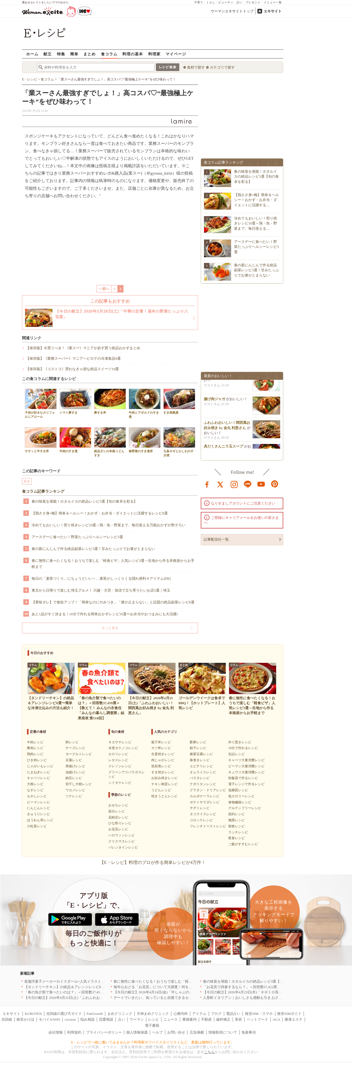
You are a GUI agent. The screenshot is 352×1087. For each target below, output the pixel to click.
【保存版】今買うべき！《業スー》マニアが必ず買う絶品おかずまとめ (83, 348)
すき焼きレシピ (162, 772)
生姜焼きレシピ (162, 754)
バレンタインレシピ (123, 847)
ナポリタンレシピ (203, 784)
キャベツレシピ (38, 778)
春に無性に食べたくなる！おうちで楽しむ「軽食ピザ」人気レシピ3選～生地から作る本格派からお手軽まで (113, 564)
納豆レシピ (73, 778)
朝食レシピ (236, 826)
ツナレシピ (73, 796)
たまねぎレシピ (38, 772)
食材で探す (196, 67)
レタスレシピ (118, 760)
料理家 (154, 53)
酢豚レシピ (198, 742)
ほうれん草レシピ (40, 820)
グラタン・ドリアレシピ (208, 790)
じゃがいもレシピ (40, 766)
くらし (210, 2)
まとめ (89, 53)
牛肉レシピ (35, 742)
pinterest (275, 484)
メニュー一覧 (273, 2)
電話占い (233, 1014)
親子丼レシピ (161, 742)
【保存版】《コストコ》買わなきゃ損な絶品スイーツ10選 (72, 369)
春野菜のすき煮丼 (145, 440)
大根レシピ (35, 784)
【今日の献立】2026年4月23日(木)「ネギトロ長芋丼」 (246, 992)
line (248, 484)
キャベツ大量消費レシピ (246, 760)
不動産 (206, 1019)
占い (240, 2)
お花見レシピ (118, 829)
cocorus (70, 1019)
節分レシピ (116, 811)
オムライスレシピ (203, 772)
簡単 (74, 53)
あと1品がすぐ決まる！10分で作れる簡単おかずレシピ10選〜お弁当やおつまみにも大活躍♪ (105, 614)
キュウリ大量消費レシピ (246, 772)
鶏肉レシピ (35, 754)
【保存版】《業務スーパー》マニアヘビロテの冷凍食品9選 (73, 358)
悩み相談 (87, 1019)
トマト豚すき (75, 401)
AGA (276, 1019)
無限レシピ (236, 820)
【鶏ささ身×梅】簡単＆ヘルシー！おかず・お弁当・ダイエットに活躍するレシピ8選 (100, 513)
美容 (238, 1019)
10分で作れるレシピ (243, 748)
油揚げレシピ (75, 772)
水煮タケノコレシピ (123, 748)
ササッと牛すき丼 (41, 440)
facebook (207, 484)
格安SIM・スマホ (259, 1014)
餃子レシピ (198, 748)
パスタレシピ (200, 778)
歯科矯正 (223, 1019)
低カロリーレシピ (241, 796)
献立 (47, 53)
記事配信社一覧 (216, 539)
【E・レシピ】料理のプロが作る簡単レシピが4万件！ (153, 862)
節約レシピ (236, 814)
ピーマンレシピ (38, 802)
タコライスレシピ (203, 814)
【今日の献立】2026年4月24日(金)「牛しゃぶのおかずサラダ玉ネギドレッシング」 (180, 992)
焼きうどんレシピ (164, 796)
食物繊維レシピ (239, 802)
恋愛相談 (106, 1019)
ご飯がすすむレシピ (243, 844)
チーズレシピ (75, 748)
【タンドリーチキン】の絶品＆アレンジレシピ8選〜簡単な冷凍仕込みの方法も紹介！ (93, 987)
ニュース (170, 1019)
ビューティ (225, 2)
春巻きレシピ (200, 760)
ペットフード (257, 1019)
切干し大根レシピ (78, 784)
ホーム (32, 53)
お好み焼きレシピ (164, 778)
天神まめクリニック (153, 1014)
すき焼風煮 (179, 401)
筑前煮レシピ (161, 766)
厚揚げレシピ (75, 766)
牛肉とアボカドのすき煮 (145, 403)
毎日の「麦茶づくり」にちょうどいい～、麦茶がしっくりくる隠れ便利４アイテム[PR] (101, 578)
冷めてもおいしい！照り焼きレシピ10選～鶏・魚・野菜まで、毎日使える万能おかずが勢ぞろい (108, 525)
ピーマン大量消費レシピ (246, 766)
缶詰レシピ (236, 754)
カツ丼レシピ (161, 748)
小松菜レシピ (37, 826)
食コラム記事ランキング (43, 491)
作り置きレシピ (239, 742)
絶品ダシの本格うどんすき (110, 442)
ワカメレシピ (75, 790)
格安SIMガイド (289, 1014)
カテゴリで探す (222, 67)
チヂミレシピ (200, 808)
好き (27, 481)
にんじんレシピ (38, 808)
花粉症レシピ (118, 817)
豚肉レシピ (35, 748)
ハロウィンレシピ (121, 835)
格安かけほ (25, 1019)
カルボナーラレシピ (204, 796)
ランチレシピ (238, 832)
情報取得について (222, 1032)
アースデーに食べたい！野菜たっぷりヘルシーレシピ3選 (77, 537)
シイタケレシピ (119, 783)
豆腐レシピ (73, 760)
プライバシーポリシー (104, 1032)
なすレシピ (35, 790)
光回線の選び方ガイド (64, 1014)
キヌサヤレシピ (119, 742)
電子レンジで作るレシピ (246, 784)
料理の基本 (132, 53)
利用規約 (74, 1032)
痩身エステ (293, 1019)
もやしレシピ (37, 796)
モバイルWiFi (49, 1019)
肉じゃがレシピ (162, 760)
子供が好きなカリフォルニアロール (41, 403)
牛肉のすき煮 (75, 440)
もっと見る (110, 628)
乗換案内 (189, 1019)
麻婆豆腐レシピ (201, 754)
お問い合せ (176, 1032)
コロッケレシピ (201, 820)
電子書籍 (152, 1025)
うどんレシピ (161, 790)
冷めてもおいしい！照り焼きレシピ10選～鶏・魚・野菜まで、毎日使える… (255, 223)
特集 (61, 53)
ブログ (216, 1014)
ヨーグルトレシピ (78, 754)
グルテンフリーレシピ (244, 808)
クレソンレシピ (119, 766)
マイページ (176, 53)
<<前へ (104, 289)
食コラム (109, 53)
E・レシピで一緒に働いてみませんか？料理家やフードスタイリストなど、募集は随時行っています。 (152, 1042)
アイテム (199, 1014)
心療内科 (181, 1014)
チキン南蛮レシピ (164, 784)
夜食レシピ (236, 838)
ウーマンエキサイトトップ (232, 11)
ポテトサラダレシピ (204, 802)
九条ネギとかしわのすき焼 (179, 442)
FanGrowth (95, 1014)
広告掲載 (197, 1032)
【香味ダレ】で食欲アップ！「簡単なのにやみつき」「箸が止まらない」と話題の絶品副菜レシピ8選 (113, 602)
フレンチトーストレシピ (208, 826)
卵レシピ (72, 742)
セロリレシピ (118, 754)
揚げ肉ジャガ (214, 401)
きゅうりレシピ (38, 814)
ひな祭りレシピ (119, 823)
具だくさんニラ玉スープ (223, 448)
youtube (261, 484)
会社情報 (55, 1032)
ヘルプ (157, 1032)
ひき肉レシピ (37, 760)
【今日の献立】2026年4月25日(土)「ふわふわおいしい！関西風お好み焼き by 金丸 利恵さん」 (99, 998)
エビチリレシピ (201, 766)
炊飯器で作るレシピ (243, 778)
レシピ (153, 1019)
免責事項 (248, 1032)
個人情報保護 (137, 1032)
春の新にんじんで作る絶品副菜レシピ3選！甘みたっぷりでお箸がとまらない (93, 549)
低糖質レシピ (238, 790)
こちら (209, 1052)
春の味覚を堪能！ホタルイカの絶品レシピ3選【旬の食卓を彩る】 (84, 501)
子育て (198, 2)
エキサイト (273, 11)
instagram (234, 484)
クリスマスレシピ (121, 841)
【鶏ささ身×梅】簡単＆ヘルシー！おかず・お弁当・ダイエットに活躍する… (256, 200)
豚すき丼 (110, 401)
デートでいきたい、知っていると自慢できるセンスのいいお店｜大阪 (169, 998)
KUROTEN (33, 1014)
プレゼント (253, 2)
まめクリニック (119, 1014)
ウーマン (137, 1019)
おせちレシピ (118, 805)
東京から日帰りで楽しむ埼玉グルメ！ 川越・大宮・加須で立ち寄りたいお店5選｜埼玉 (101, 590)
